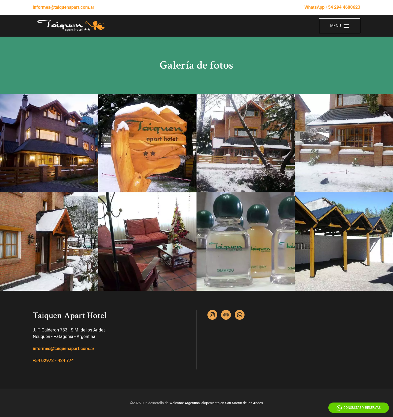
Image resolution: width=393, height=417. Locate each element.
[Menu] (339, 25)
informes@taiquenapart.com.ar (63, 7)
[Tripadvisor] (226, 315)
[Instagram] (212, 315)
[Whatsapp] (240, 315)
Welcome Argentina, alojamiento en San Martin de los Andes (216, 403)
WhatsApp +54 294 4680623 (332, 7)
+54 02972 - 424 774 (53, 360)
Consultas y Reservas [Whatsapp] (359, 408)
